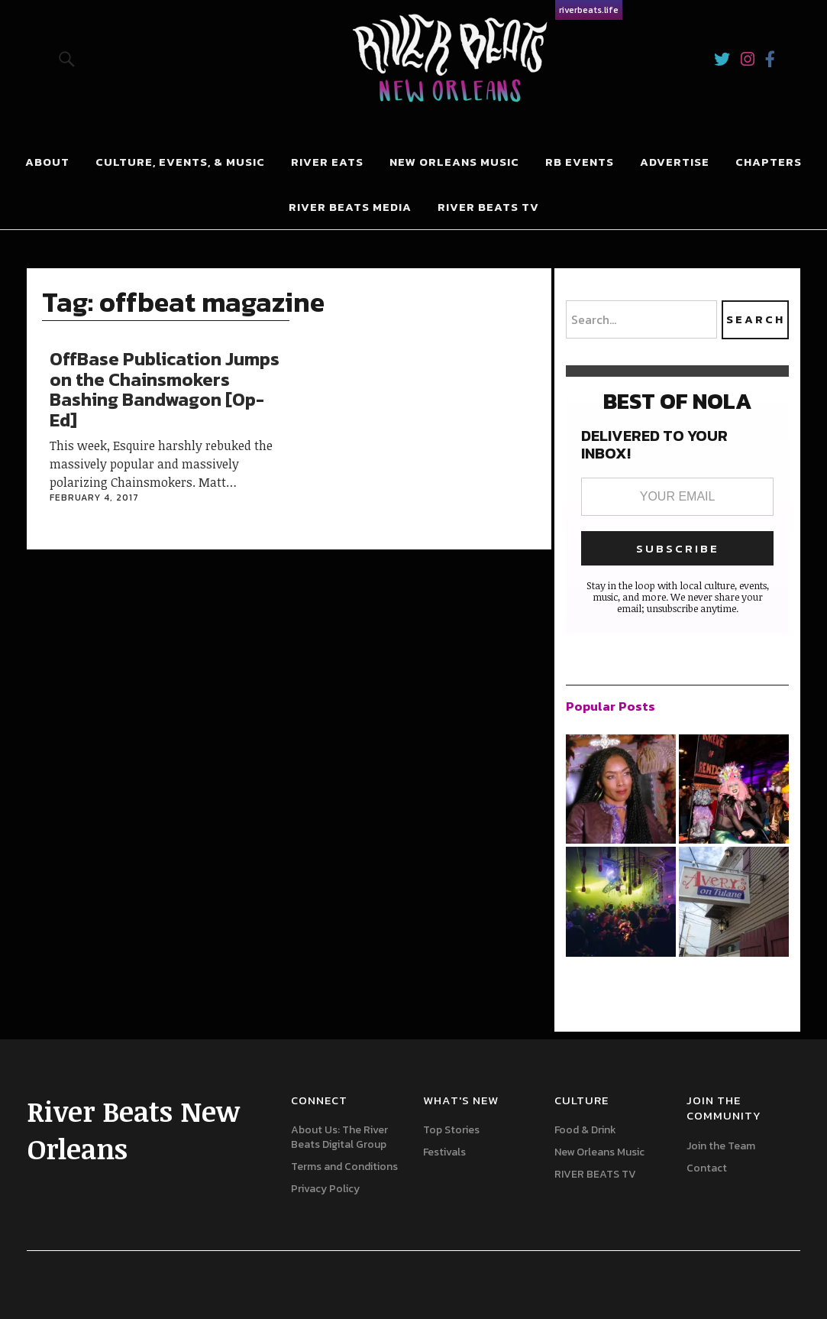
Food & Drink (585, 1130)
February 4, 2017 (94, 497)
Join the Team (720, 1146)
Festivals (444, 1152)
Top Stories (451, 1130)
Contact (706, 1168)
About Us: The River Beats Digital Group (339, 1137)
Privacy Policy (325, 1189)
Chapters (768, 161)
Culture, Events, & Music (180, 161)
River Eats (327, 161)
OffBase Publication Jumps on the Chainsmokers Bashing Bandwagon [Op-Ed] (164, 389)
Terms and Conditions (344, 1167)
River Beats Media (350, 207)
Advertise (674, 161)
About (47, 161)
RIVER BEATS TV (488, 207)
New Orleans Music (454, 161)
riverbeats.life (589, 10)
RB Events (579, 161)
